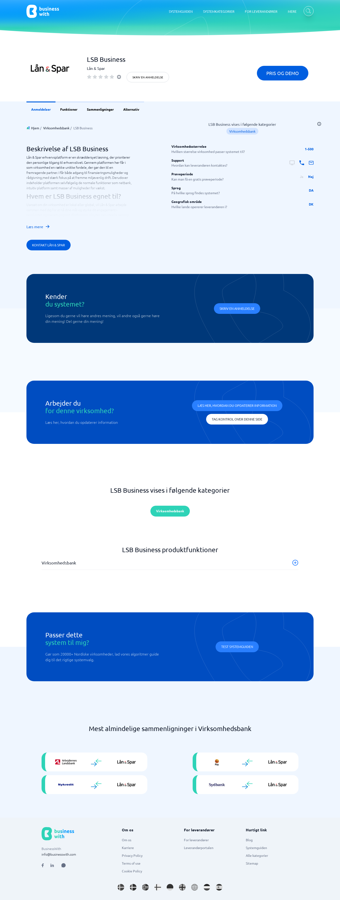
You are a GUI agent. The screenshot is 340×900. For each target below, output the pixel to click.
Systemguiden (256, 847)
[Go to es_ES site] (219, 887)
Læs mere (38, 226)
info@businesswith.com (59, 854)
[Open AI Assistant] (63, 865)
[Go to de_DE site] (170, 887)
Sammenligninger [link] (100, 109)
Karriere (128, 847)
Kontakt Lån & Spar (48, 245)
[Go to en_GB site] (182, 887)
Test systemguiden (237, 646)
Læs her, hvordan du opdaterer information (237, 405)
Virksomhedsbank (56, 128)
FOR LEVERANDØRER (261, 11)
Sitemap (252, 863)
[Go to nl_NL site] (207, 887)
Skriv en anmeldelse (147, 77)
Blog (249, 840)
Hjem (35, 128)
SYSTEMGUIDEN (181, 11)
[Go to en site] (194, 887)
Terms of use (131, 863)
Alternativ (131, 109)
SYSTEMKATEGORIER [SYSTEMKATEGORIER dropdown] (218, 11)
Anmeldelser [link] (41, 109)
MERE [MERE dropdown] (292, 11)
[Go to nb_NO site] (145, 887)
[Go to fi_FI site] (157, 887)
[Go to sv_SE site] (121, 887)
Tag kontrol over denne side (237, 419)
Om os (126, 840)
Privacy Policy (132, 855)
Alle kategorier (257, 855)
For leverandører (196, 840)
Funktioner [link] (68, 109)
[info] (119, 77)
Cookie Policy (132, 871)
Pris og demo (282, 73)
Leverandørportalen (198, 847)
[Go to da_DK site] (133, 887)
